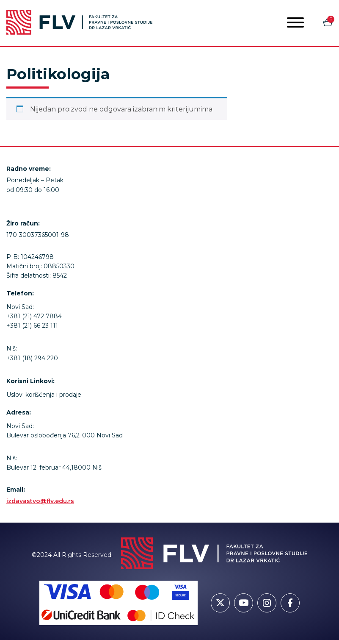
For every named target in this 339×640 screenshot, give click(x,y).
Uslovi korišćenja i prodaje (43, 394)
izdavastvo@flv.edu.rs (40, 501)
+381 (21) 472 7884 (34, 316)
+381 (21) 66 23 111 (32, 325)
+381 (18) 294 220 (32, 358)
